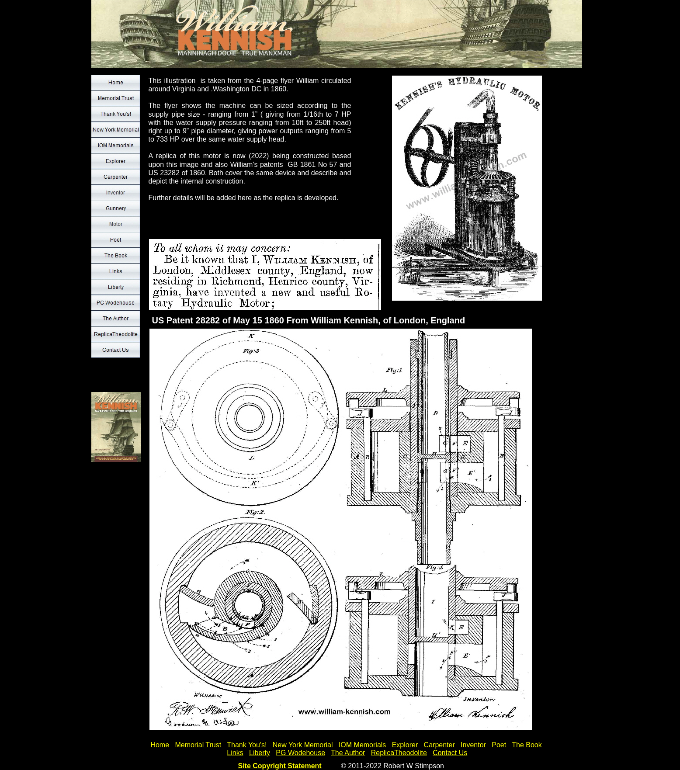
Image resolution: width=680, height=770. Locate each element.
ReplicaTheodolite (399, 752)
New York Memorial (303, 745)
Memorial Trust (198, 745)
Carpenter (439, 745)
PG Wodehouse (300, 752)
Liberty (259, 752)
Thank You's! (247, 745)
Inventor (473, 745)
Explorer (405, 745)
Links (235, 752)
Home (159, 745)
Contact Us (450, 752)
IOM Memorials (362, 745)
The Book (526, 745)
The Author (348, 752)
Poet (499, 745)
